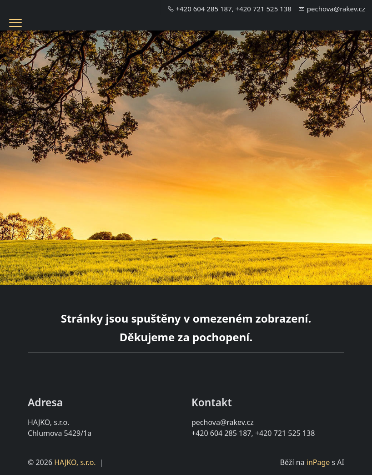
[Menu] (15, 23)
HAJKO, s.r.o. (75, 462)
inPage (318, 462)
